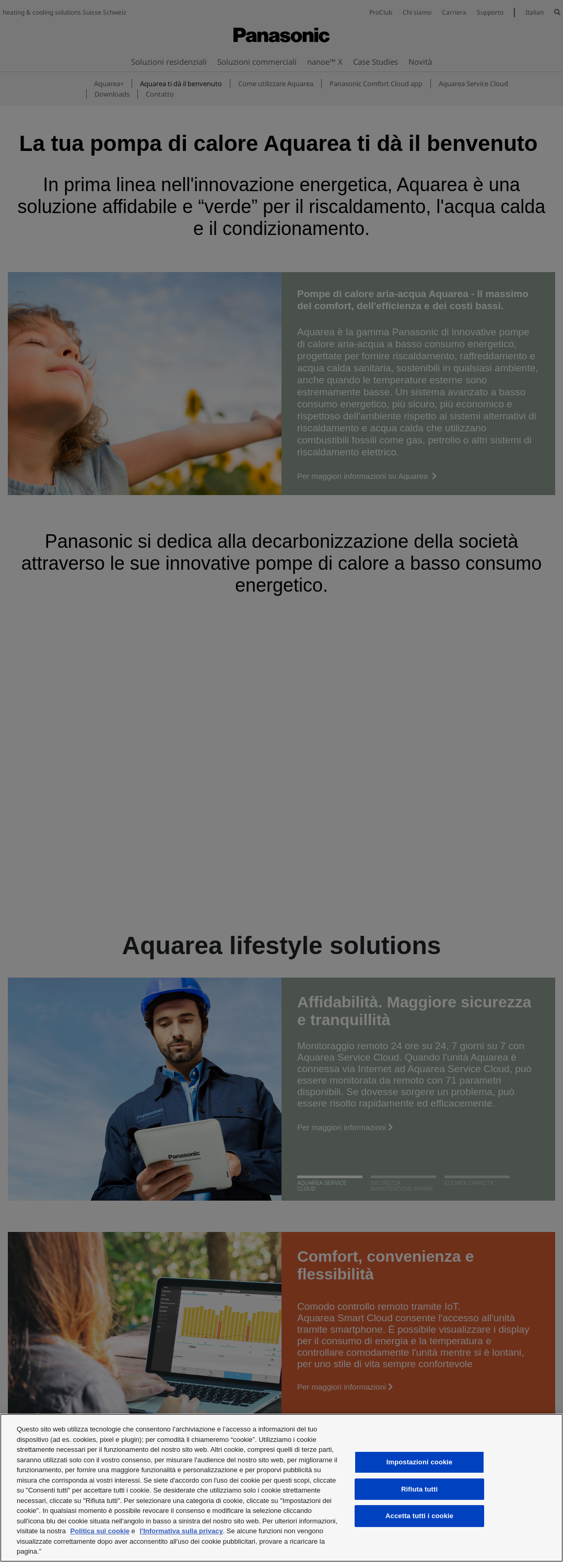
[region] (281, 1488)
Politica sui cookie (100, 1531)
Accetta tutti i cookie (419, 1516)
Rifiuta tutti (419, 1489)
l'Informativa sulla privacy (180, 1531)
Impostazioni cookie (419, 1462)
